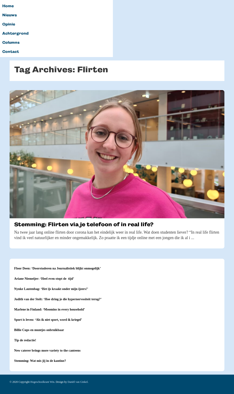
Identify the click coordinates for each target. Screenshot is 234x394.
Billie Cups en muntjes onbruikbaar (39, 330)
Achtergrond (15, 33)
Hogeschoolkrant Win (42, 382)
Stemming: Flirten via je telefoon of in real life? (84, 224)
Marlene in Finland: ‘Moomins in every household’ (49, 309)
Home (8, 6)
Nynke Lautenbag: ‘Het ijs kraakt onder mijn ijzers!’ (51, 289)
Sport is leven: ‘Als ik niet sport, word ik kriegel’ (48, 319)
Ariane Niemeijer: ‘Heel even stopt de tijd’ (44, 278)
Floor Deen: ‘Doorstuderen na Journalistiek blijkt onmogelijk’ (57, 268)
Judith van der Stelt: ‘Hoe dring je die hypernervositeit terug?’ (57, 299)
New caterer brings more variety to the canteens (47, 350)
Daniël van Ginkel (78, 382)
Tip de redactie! (25, 340)
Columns (11, 43)
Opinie (8, 24)
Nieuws (9, 15)
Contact (10, 52)
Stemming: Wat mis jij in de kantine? (40, 361)
